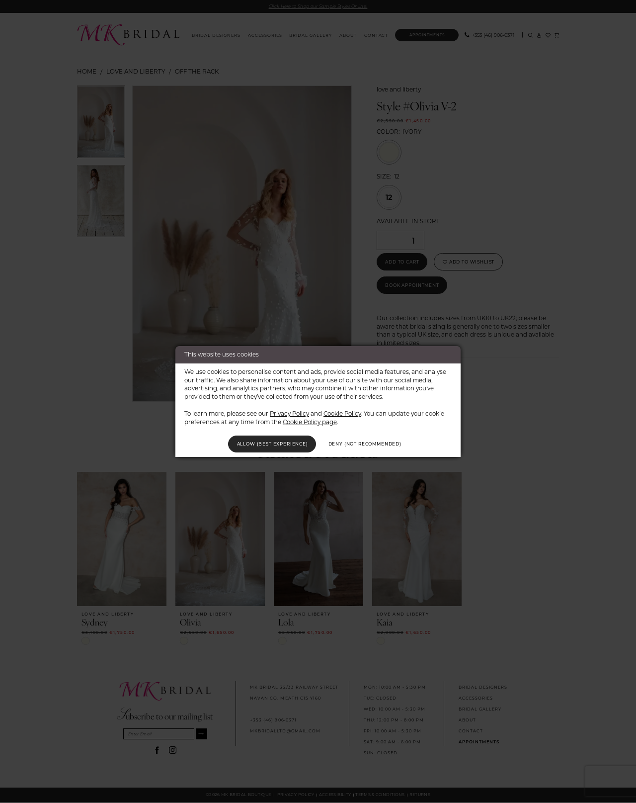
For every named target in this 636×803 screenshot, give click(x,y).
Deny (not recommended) (373, 443)
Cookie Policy (342, 412)
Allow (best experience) (264, 443)
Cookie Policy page (310, 420)
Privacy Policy (289, 412)
